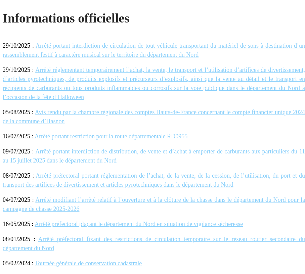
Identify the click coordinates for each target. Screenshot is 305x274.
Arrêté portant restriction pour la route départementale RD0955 (111, 136)
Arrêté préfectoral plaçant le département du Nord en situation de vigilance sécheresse (139, 224)
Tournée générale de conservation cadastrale (88, 263)
